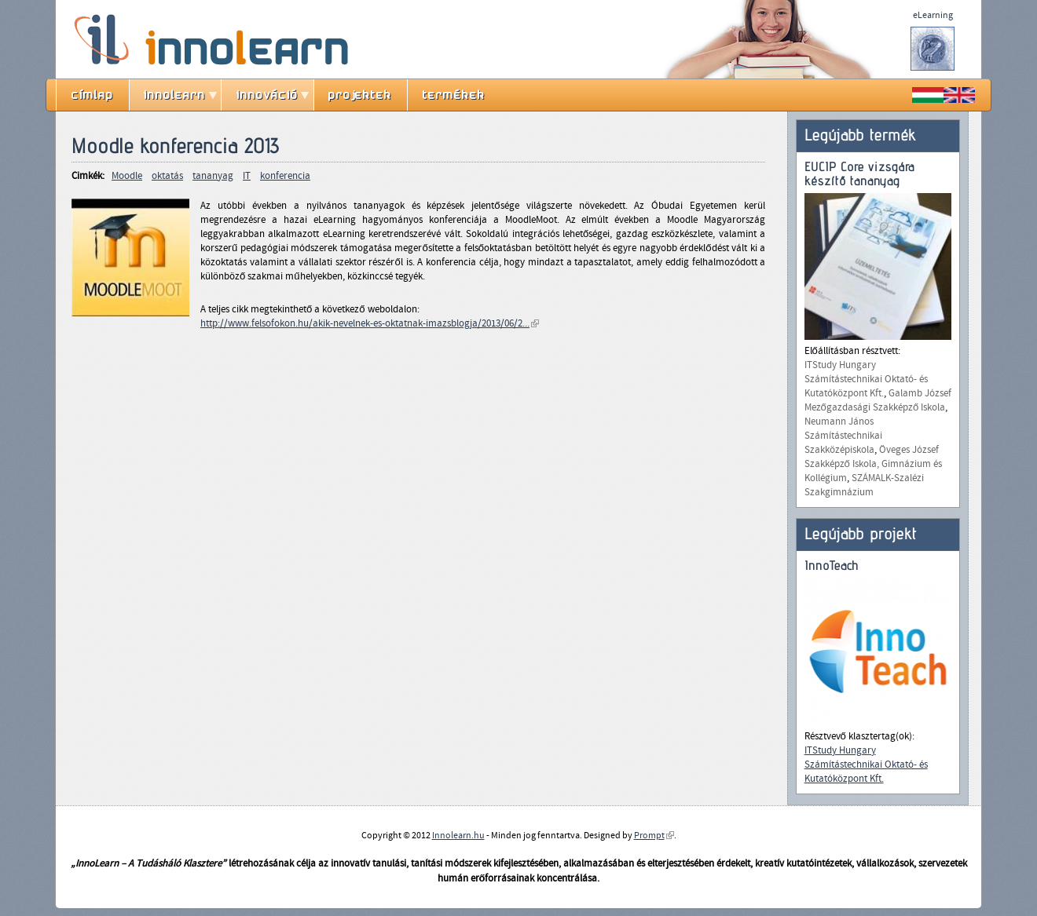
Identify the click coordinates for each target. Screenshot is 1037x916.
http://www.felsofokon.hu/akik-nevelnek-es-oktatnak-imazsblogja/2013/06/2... (369, 323)
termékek (454, 95)
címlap (92, 95)
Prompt (654, 835)
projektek (360, 95)
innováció (267, 95)
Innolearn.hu (458, 835)
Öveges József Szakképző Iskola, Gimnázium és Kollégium (873, 463)
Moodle (127, 176)
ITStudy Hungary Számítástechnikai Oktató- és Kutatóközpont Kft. (866, 379)
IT (247, 176)
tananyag (212, 176)
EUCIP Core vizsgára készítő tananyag (859, 173)
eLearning (933, 14)
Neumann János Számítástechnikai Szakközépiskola (843, 435)
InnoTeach (831, 565)
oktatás (167, 176)
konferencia (285, 176)
